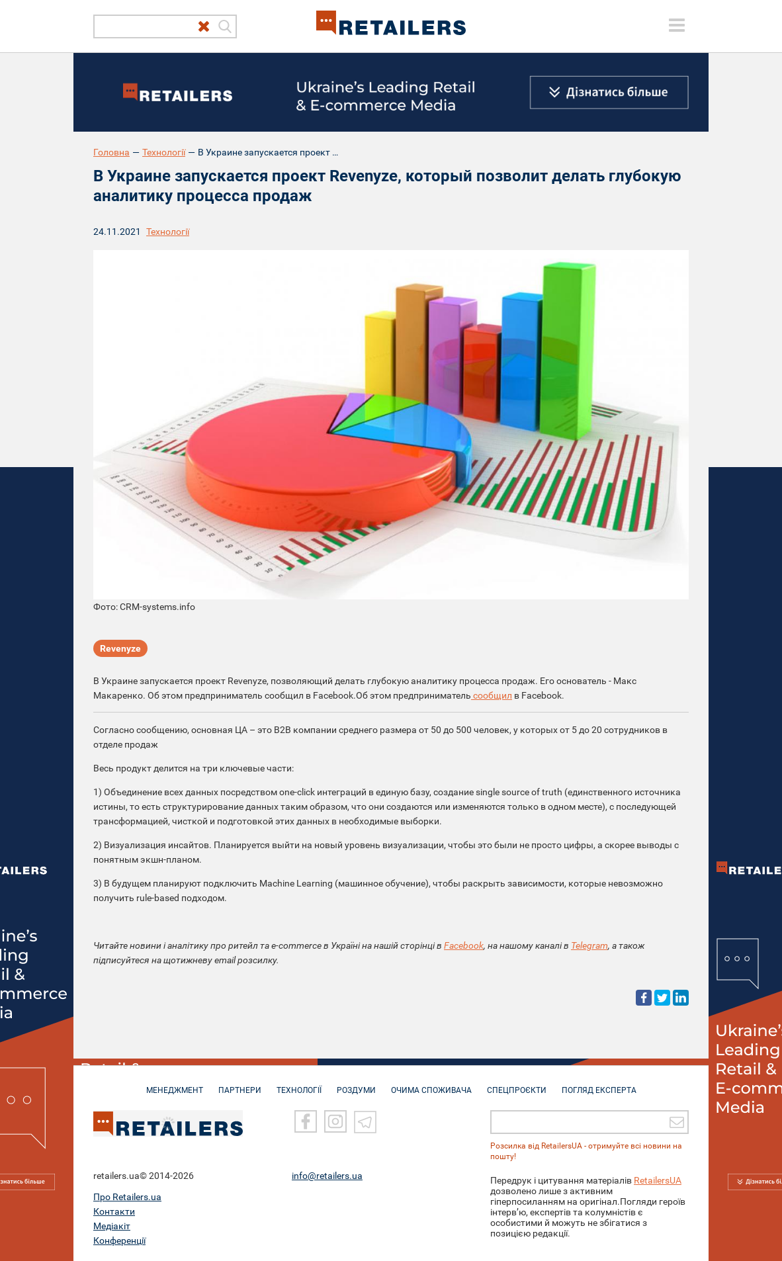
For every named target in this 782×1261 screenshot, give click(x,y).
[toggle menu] (677, 25)
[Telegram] (365, 1121)
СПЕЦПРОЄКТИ (516, 1083)
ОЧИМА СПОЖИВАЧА (431, 1083)
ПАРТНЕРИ (239, 1083)
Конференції (119, 1240)
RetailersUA (657, 1180)
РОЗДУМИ (356, 1083)
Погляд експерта (599, 1083)
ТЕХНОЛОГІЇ (299, 1083)
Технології (163, 152)
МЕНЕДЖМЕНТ (174, 1083)
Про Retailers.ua (127, 1197)
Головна (111, 152)
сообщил (491, 695)
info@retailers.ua (327, 1175)
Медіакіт (111, 1226)
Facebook (464, 945)
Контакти (114, 1211)
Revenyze (120, 648)
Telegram (589, 945)
